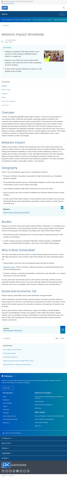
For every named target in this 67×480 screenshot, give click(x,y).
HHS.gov (4, 476)
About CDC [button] (7, 443)
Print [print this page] (57, 338)
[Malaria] (33, 376)
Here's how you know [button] (8, 3)
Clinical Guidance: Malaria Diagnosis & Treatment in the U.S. (49, 397)
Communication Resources (10, 357)
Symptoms (6, 400)
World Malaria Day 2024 (10, 419)
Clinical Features (39, 401)
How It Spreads (7, 403)
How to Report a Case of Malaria (42, 20)
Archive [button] (5, 458)
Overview (4, 86)
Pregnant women (9, 267)
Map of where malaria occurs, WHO (16, 212)
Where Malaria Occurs (9, 416)
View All (6, 388)
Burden (4, 97)
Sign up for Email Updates (13, 433)
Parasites (6, 25)
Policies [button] (5, 448)
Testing (5, 406)
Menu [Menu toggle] (62, 14)
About (4, 396)
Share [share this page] (62, 338)
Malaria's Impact (6, 90)
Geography (5, 93)
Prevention (6, 409)
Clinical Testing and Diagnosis (43, 405)
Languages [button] (7, 453)
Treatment (6, 413)
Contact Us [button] (7, 438)
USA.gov (11, 476)
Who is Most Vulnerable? (8, 101)
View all (6, 423)
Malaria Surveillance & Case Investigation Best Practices (18, 361)
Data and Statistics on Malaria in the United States (16, 20)
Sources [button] (7, 338)
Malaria (5, 14)
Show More (5, 105)
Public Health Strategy (60, 20)
